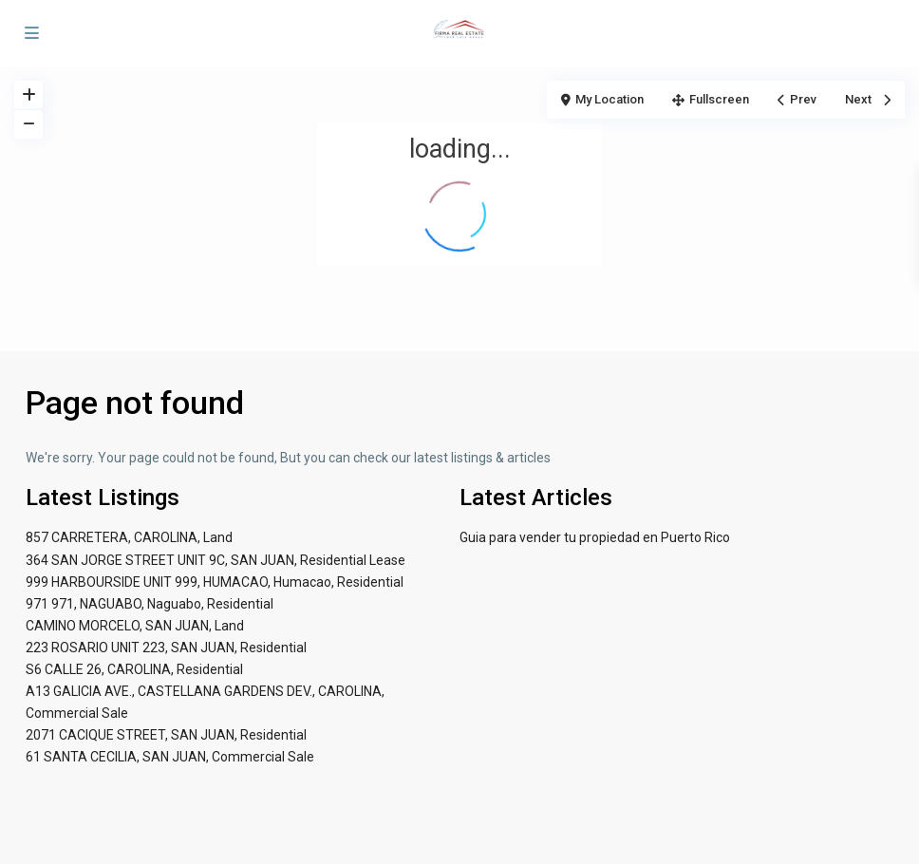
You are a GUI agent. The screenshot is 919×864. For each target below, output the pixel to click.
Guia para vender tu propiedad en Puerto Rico (595, 537)
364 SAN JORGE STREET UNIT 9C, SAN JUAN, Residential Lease (215, 560)
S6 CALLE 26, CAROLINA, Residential (134, 669)
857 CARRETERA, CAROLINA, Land (129, 537)
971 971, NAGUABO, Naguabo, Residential (149, 603)
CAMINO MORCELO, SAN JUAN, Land (135, 625)
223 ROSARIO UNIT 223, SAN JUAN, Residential (166, 647)
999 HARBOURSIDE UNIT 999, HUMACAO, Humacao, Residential (214, 582)
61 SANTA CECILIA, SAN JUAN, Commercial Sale (170, 756)
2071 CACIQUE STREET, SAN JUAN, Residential (166, 734)
